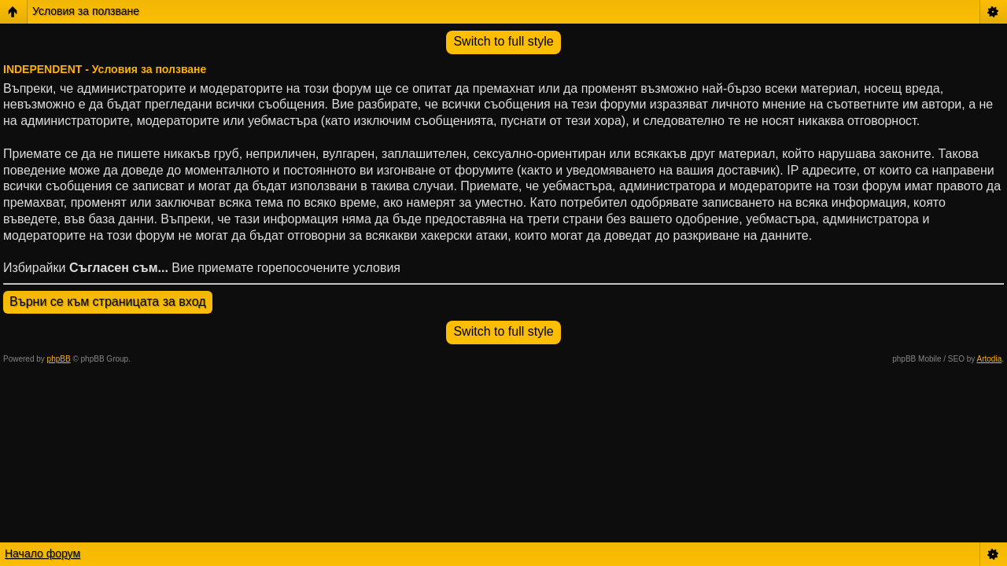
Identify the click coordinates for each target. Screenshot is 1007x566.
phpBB (59, 359)
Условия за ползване (85, 11)
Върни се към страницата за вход (107, 301)
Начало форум (42, 553)
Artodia (989, 359)
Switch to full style (503, 41)
